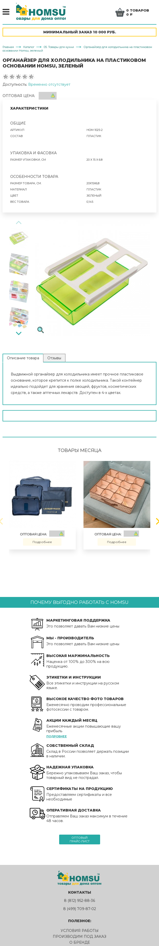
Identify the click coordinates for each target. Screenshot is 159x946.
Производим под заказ (79, 937)
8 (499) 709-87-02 (79, 910)
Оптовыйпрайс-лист (80, 840)
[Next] (19, 334)
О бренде (79, 943)
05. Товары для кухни (59, 48)
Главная (8, 48)
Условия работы (80, 931)
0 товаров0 (138, 12)
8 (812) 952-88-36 (79, 901)
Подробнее (42, 543)
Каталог (28, 48)
